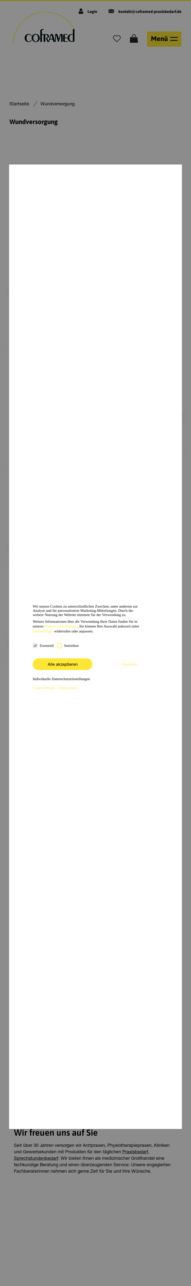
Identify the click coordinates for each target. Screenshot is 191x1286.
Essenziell (43, 645)
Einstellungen (43, 631)
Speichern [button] (129, 664)
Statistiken (68, 645)
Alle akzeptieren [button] (63, 664)
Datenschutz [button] (68, 688)
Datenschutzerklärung (61, 626)
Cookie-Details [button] (44, 688)
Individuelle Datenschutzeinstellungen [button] (61, 679)
